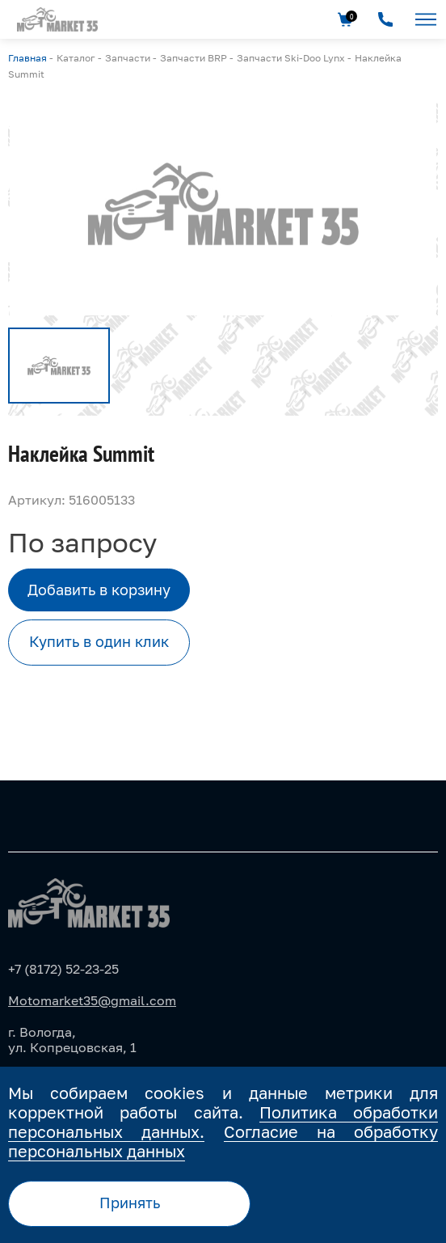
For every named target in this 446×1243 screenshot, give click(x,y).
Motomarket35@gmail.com (92, 1000)
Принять (129, 1202)
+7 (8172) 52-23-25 (63, 969)
